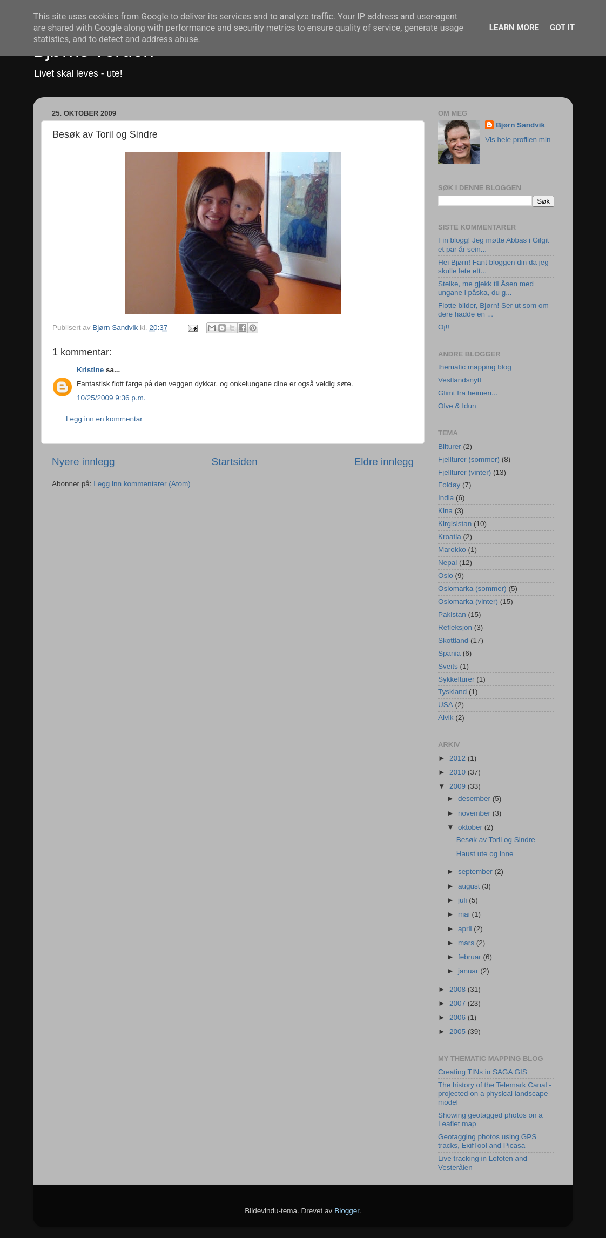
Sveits (448, 666)
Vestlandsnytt (459, 380)
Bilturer (449, 446)
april (466, 929)
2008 (458, 989)
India (446, 498)
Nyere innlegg (83, 461)
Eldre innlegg (384, 461)
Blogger (346, 1211)
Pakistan (452, 614)
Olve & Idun (457, 406)
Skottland (453, 640)
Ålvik (446, 718)
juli (463, 900)
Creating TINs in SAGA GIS (482, 1072)
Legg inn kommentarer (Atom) (141, 484)
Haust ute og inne (485, 854)
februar (470, 957)
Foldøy (449, 485)
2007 (458, 1003)
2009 (458, 786)
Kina (445, 511)
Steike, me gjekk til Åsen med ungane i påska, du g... (486, 288)
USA (445, 705)
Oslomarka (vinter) (468, 601)
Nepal (447, 563)
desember (475, 799)
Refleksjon (455, 627)
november (475, 813)
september (476, 871)
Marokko (452, 550)
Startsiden (235, 461)
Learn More (514, 27)
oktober (471, 827)
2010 (458, 772)
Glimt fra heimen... (467, 393)
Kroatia (449, 537)
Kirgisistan (455, 524)
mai (465, 914)
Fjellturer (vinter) (464, 472)
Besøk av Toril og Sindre (495, 840)
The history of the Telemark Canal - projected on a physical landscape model (494, 1093)
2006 (458, 1017)
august (470, 886)
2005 (458, 1031)
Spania (449, 653)
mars (467, 943)
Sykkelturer (456, 679)
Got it (562, 27)
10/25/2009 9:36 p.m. (111, 398)
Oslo (445, 575)
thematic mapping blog (474, 367)
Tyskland (452, 692)
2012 (458, 758)
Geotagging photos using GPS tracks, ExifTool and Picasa (487, 1141)
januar (469, 971)
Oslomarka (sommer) (472, 588)
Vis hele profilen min (517, 140)
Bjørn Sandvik (520, 125)
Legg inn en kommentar (104, 419)
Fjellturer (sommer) (469, 459)
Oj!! (443, 327)
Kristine (90, 370)
